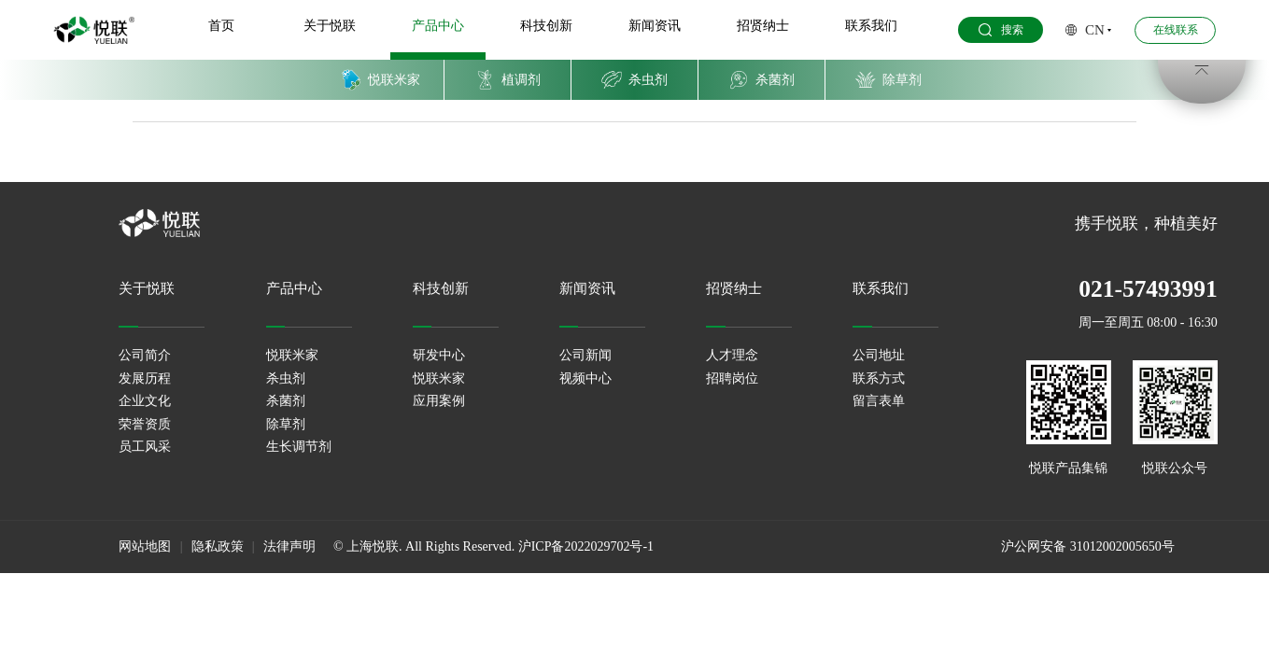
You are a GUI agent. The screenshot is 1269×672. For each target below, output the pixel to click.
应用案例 (439, 401)
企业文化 (145, 401)
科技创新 (546, 27)
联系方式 (879, 378)
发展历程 (145, 378)
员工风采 (145, 447)
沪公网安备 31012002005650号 (1088, 546)
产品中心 (439, 27)
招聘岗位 (732, 378)
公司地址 (879, 355)
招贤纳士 (762, 27)
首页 (223, 27)
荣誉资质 (145, 424)
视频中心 (585, 378)
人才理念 (732, 355)
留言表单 (879, 401)
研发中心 (439, 355)
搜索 (998, 31)
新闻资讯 (653, 27)
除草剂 (285, 424)
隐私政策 (217, 546)
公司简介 (145, 355)
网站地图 (145, 546)
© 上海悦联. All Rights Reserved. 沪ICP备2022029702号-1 (493, 546)
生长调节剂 (298, 447)
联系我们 (869, 27)
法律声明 (289, 546)
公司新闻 (585, 355)
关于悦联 (330, 27)
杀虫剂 (285, 378)
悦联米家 (292, 355)
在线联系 (1172, 30)
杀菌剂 (285, 401)
